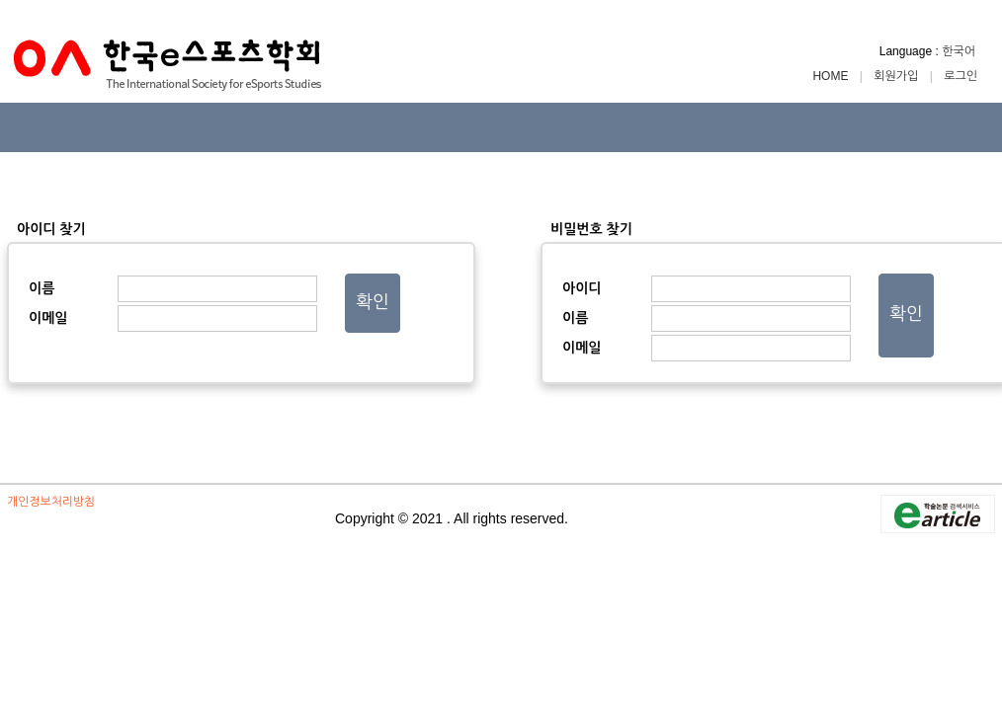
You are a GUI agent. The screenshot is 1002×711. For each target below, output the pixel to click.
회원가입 (896, 76)
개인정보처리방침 (51, 502)
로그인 (960, 76)
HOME (831, 76)
